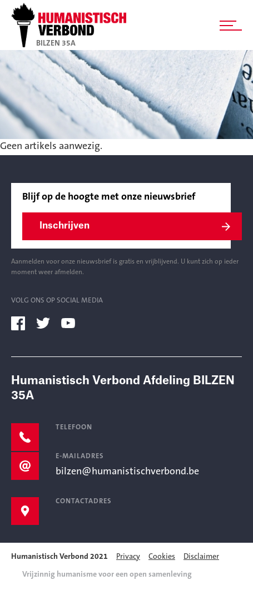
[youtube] (72, 323)
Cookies (161, 557)
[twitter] (47, 323)
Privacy (128, 557)
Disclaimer (201, 557)
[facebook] (22, 323)
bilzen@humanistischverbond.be (127, 472)
